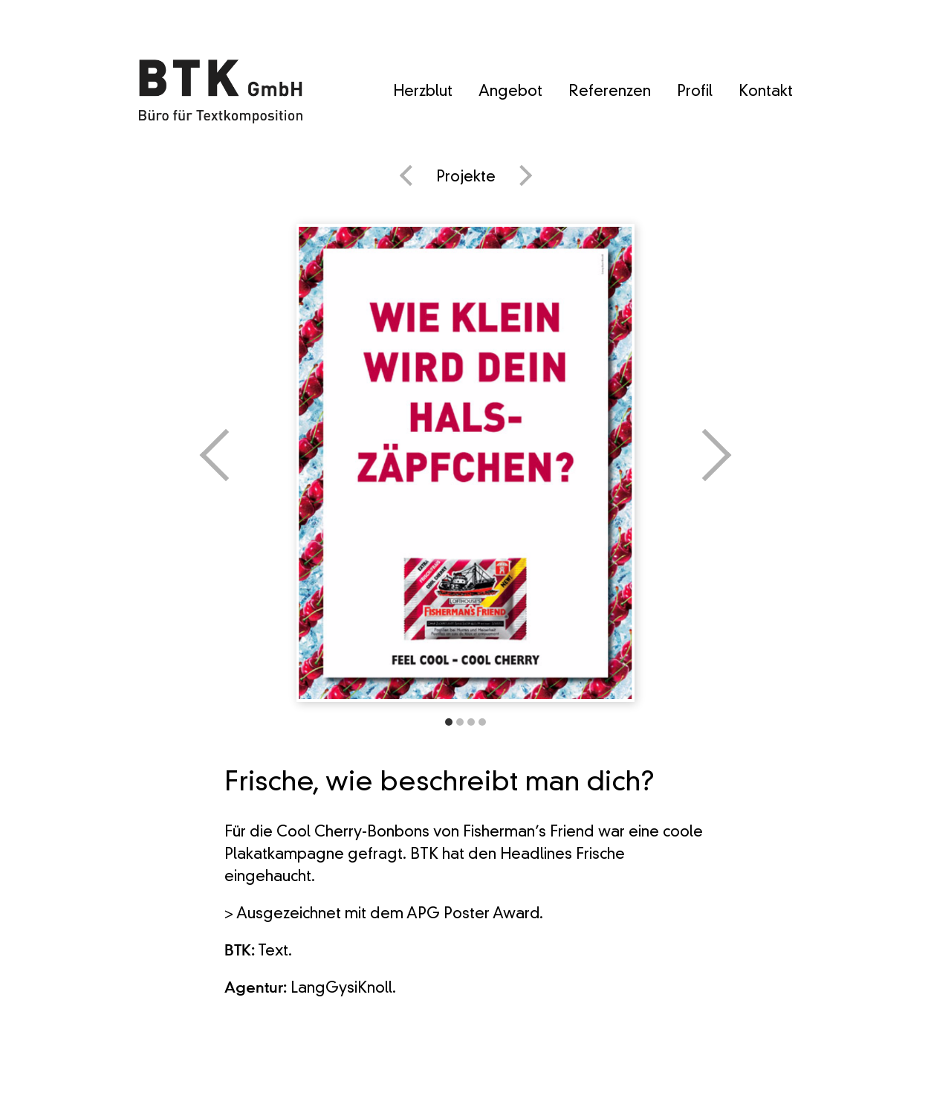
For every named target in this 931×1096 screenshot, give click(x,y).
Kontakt (766, 92)
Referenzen (609, 92)
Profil (695, 92)
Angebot (510, 92)
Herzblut (422, 92)
